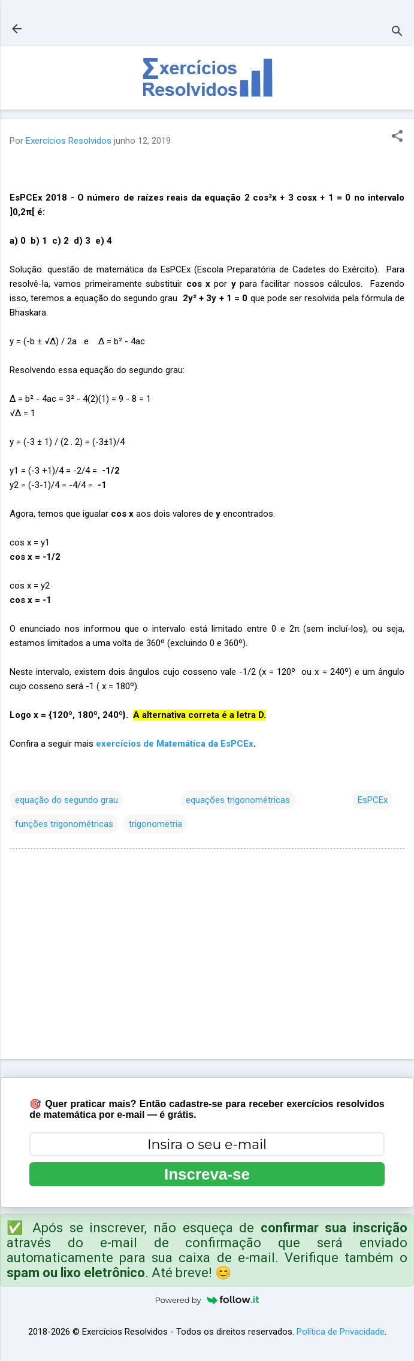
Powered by (207, 1300)
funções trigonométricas (64, 824)
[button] (397, 137)
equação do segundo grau (66, 800)
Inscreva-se (207, 1174)
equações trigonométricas (238, 800)
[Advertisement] (207, 956)
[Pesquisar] (397, 32)
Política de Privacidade (341, 1331)
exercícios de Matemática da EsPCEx (174, 743)
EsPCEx (373, 800)
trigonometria (155, 824)
